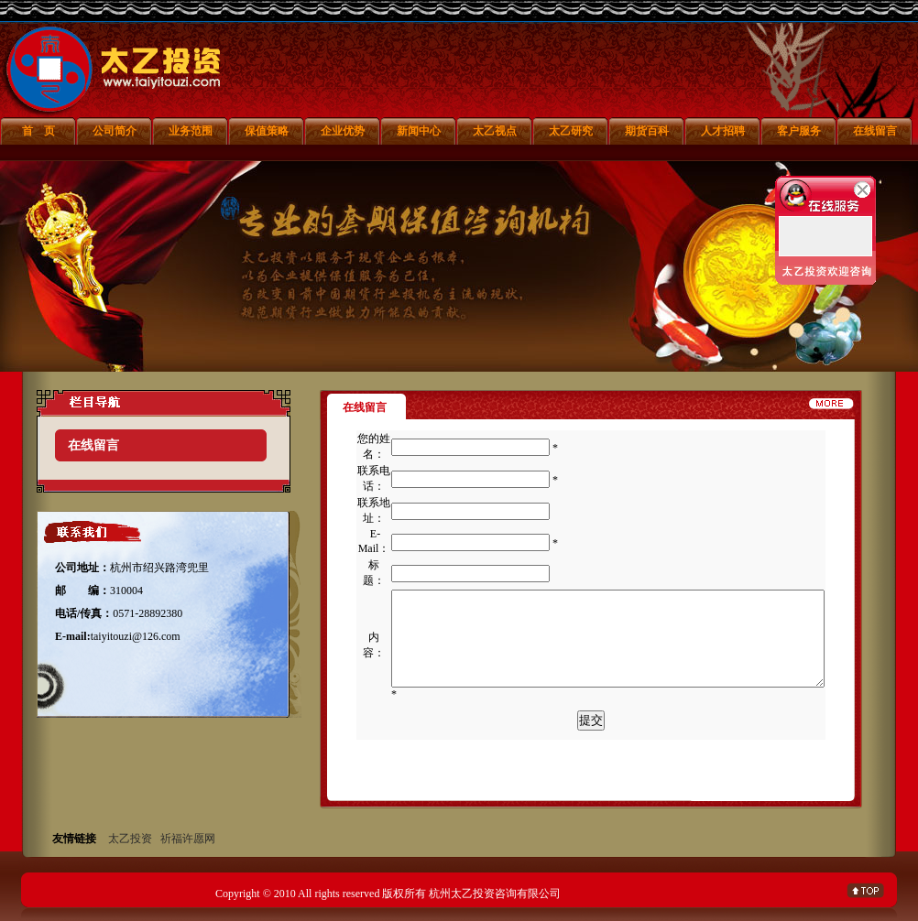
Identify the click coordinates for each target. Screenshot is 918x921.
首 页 (38, 131)
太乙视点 (495, 131)
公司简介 (115, 131)
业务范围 (191, 131)
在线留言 (875, 131)
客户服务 (799, 131)
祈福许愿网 (187, 838)
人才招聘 (723, 131)
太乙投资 (130, 838)
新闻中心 (419, 131)
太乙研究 (571, 131)
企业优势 (343, 131)
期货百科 (647, 131)
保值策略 (267, 131)
